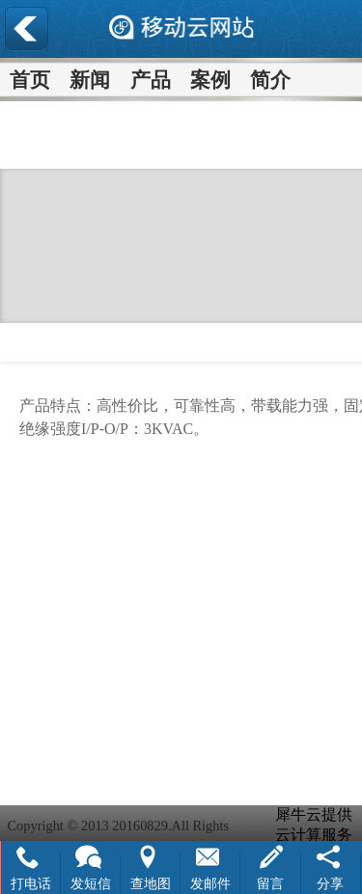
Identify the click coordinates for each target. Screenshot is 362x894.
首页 (30, 79)
